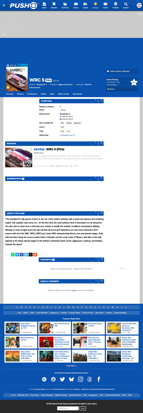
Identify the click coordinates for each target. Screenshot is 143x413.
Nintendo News (75, 395)
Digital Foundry (61, 395)
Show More (71, 366)
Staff (32, 313)
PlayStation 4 (41, 85)
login (74, 290)
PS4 (71, 166)
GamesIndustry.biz (113, 395)
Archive (109, 313)
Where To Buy (63, 94)
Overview (9, 94)
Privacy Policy (74, 313)
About (25, 313)
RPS (130, 395)
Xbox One (77, 123)
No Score (110, 89)
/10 (118, 82)
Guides (43, 94)
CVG (124, 395)
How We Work (42, 313)
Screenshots (32, 94)
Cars (68, 131)
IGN (85, 395)
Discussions (77, 94)
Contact (64, 313)
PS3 (62, 123)
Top (19, 313)
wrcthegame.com (67, 135)
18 (29, 165)
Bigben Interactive (66, 85)
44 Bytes (77, 389)
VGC (101, 395)
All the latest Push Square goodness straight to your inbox (71, 404)
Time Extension (47, 395)
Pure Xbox (35, 395)
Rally (62, 131)
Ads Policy (99, 313)
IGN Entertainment (59, 389)
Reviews (20, 94)
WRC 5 (40, 80)
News (52, 94)
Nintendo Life (23, 395)
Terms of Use (88, 313)
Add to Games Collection (118, 71)
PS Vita (69, 123)
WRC (62, 127)
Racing (63, 110)
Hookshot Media (39, 389)
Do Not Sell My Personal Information (101, 389)
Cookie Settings (120, 313)
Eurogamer (93, 395)
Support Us (54, 313)
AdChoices (84, 389)
